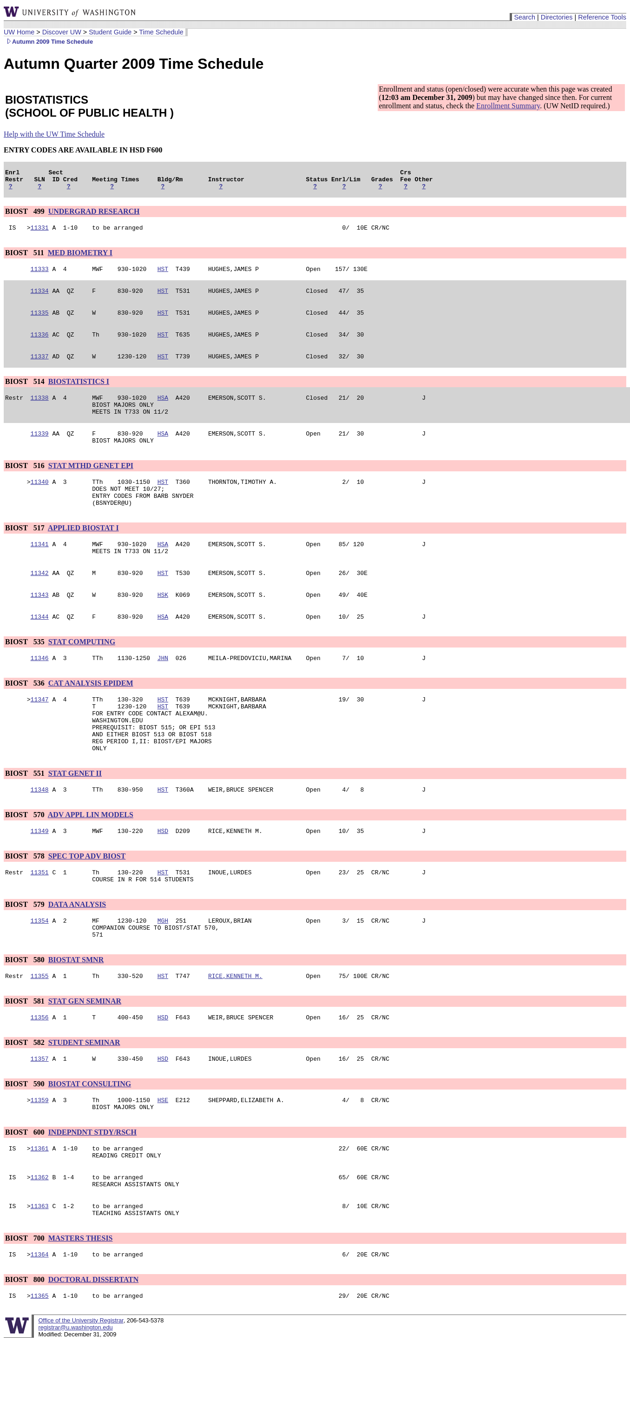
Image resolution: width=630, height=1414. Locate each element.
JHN (163, 691)
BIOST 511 (25, 258)
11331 (40, 233)
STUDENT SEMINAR (84, 1099)
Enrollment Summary (508, 106)
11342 (40, 602)
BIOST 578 (25, 903)
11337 (40, 368)
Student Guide (110, 32)
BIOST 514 (25, 394)
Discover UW (61, 32)
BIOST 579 (25, 954)
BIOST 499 (25, 215)
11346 (40, 691)
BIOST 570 (25, 861)
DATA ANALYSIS (77, 954)
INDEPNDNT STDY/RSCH (92, 1193)
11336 (40, 345)
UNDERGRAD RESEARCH (94, 215)
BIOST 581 (25, 1057)
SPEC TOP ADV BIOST (87, 903)
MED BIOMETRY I (80, 258)
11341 (40, 570)
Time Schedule (161, 32)
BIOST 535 (25, 674)
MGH (163, 972)
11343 (40, 625)
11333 (40, 275)
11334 (40, 299)
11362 (40, 1242)
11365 (40, 1368)
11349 (40, 878)
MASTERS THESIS (80, 1308)
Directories (557, 17)
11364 (40, 1325)
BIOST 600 (25, 1193)
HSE (163, 1160)
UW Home (19, 32)
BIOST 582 (25, 1099)
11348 (40, 835)
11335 (40, 322)
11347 (40, 734)
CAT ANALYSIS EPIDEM (90, 716)
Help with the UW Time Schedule (54, 134)
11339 (40, 451)
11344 (40, 648)
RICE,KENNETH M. (235, 1031)
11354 (40, 972)
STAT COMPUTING (81, 674)
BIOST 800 (25, 1351)
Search (524, 17)
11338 (40, 411)
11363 (40, 1274)
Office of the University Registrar (80, 1392)
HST (163, 275)
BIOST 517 (25, 553)
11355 (40, 1031)
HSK (163, 625)
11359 (40, 1160)
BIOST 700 (25, 1308)
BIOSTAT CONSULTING (89, 1142)
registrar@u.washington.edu (75, 1399)
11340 (40, 502)
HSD (163, 878)
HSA (163, 411)
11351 (40, 921)
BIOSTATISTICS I (78, 394)
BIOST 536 (25, 716)
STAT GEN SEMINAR (84, 1057)
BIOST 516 (25, 485)
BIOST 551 (25, 818)
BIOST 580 (25, 1014)
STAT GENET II (75, 818)
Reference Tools (602, 17)
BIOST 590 (25, 1142)
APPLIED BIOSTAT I (83, 553)
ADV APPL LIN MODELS (90, 861)
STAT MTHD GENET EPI (90, 485)
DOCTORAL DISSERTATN (93, 1351)
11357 (40, 1117)
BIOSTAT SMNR (76, 1014)
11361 (40, 1211)
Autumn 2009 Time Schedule (48, 41)
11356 (40, 1074)
